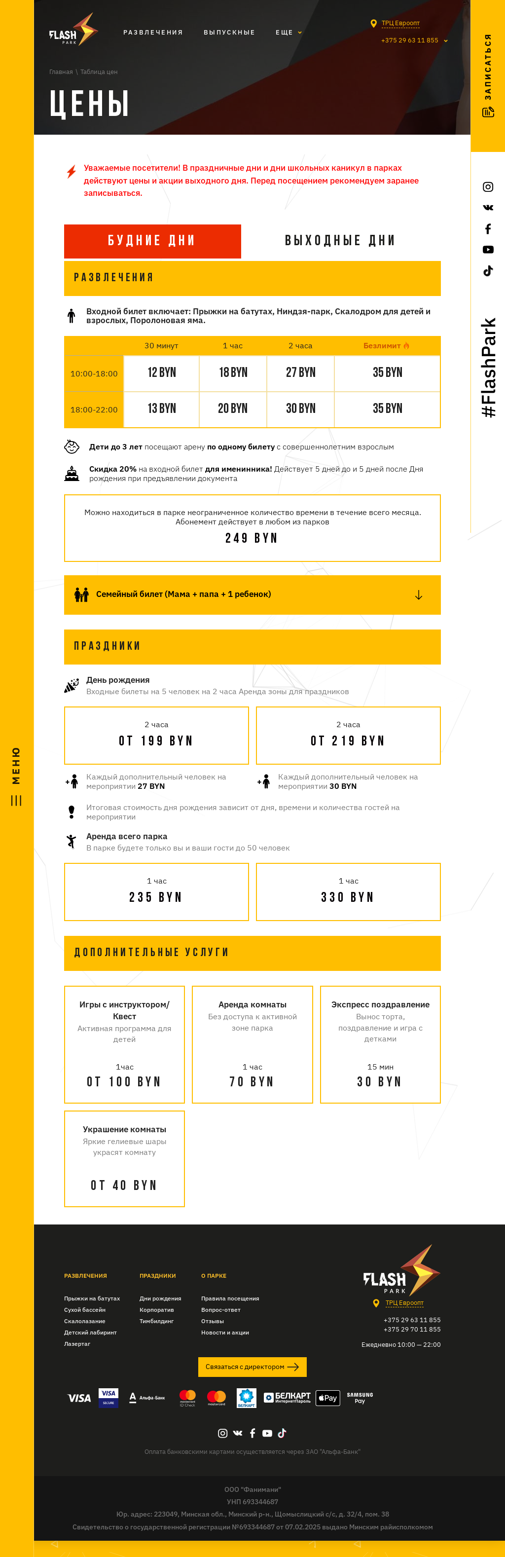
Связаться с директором (252, 1383)
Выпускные (230, 32)
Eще (285, 32)
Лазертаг (77, 1360)
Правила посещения (230, 1314)
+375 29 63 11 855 (404, 41)
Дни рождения (160, 1314)
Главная (61, 72)
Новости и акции (225, 1348)
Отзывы (212, 1337)
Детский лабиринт (90, 1348)
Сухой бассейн (85, 1326)
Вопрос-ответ (221, 1326)
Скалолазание (85, 1337)
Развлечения (153, 32)
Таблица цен (99, 72)
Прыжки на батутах (92, 1314)
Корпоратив (157, 1326)
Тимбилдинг (157, 1337)
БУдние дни (152, 241)
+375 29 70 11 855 (412, 1345)
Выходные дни (341, 241)
